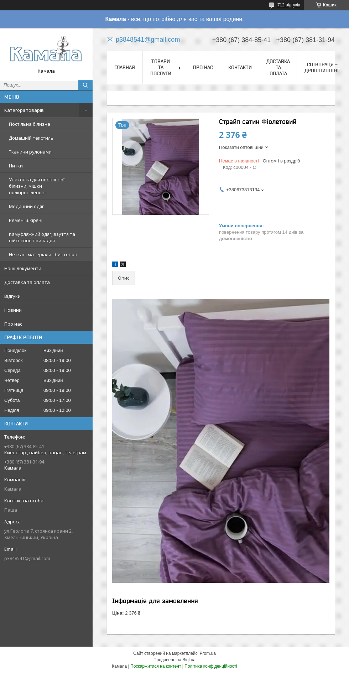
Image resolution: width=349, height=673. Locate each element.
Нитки (16, 165)
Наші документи (22, 268)
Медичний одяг (26, 206)
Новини (13, 310)
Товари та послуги (160, 67)
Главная (124, 67)
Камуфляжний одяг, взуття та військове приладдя (42, 237)
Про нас (13, 324)
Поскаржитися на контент (155, 666)
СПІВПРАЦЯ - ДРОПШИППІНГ (322, 67)
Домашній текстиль (31, 138)
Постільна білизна (29, 124)
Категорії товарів (24, 110)
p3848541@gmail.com (27, 558)
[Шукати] (85, 85)
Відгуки (12, 296)
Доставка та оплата (27, 282)
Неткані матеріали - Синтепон (43, 254)
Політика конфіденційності (210, 666)
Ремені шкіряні (25, 220)
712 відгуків (288, 4)
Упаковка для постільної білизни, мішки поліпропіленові (36, 186)
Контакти (240, 67)
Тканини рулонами (30, 152)
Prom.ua (208, 653)
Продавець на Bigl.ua (174, 659)
